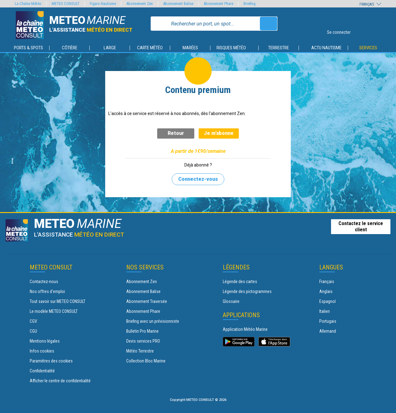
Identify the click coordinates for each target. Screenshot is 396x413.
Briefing (249, 3)
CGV (33, 321)
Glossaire (231, 301)
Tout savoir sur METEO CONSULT (57, 301)
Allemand (327, 331)
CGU (33, 331)
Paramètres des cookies (51, 360)
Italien (324, 311)
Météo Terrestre (140, 351)
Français (326, 281)
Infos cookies (42, 351)
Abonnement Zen (141, 281)
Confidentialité (42, 370)
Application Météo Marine (245, 329)
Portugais (327, 321)
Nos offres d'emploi (47, 291)
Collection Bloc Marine (146, 360)
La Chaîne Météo (28, 3)
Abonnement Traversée (146, 301)
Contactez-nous (44, 281)
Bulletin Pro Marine (142, 331)
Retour (176, 133)
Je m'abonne (219, 133)
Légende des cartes (240, 281)
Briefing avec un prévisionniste (152, 321)
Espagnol (327, 301)
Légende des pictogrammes (247, 291)
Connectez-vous (198, 179)
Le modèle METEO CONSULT (54, 311)
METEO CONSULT (66, 3)
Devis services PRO (143, 341)
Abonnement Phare (143, 311)
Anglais (326, 291)
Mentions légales (45, 341)
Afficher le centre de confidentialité (60, 380)
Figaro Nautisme (103, 3)
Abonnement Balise (143, 291)
